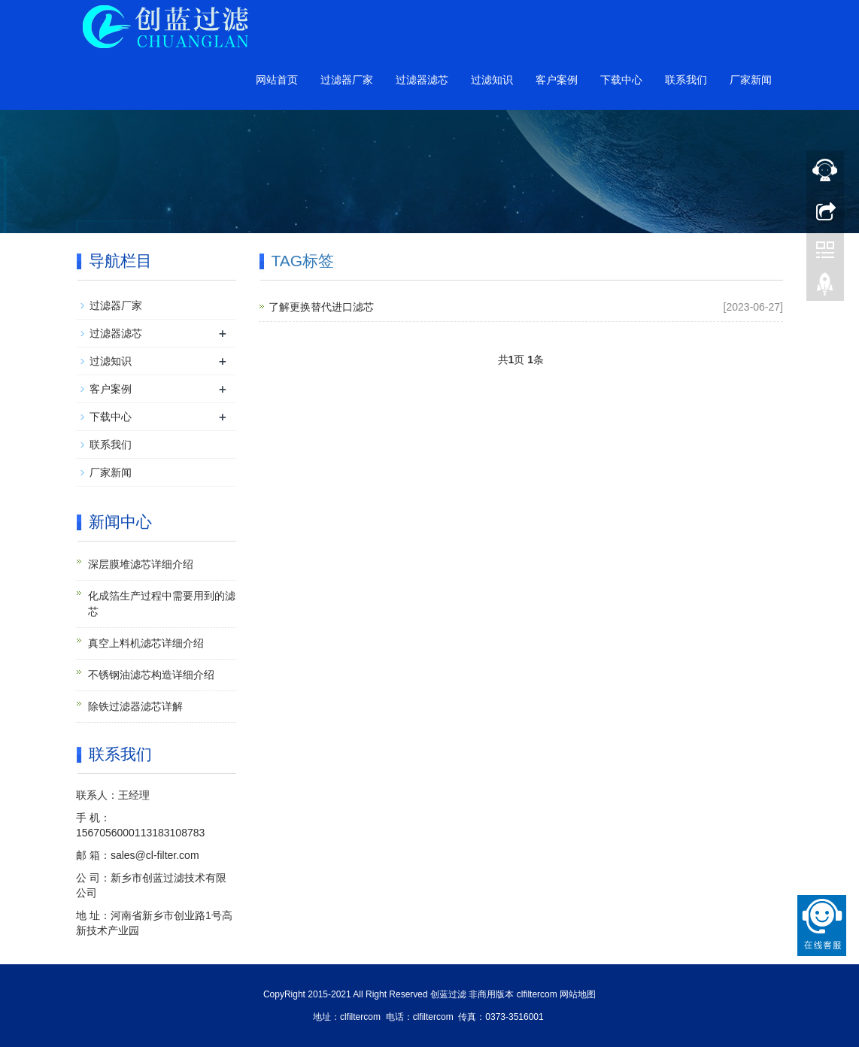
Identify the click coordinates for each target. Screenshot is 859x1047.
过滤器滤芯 (422, 80)
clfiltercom (537, 994)
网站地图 (578, 994)
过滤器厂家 (346, 80)
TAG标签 (303, 260)
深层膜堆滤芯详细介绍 (140, 564)
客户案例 (557, 80)
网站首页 (277, 80)
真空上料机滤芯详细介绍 (146, 643)
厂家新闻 (751, 80)
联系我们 (686, 80)
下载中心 (621, 80)
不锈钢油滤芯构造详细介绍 (151, 675)
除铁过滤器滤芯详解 (135, 706)
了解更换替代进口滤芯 (321, 307)
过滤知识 (492, 80)
